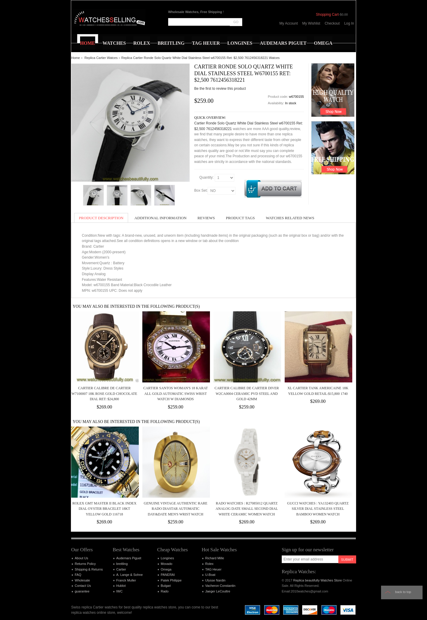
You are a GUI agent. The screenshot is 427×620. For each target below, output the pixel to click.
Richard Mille (214, 558)
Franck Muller (126, 580)
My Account (288, 23)
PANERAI (168, 574)
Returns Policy (85, 563)
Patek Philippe (171, 580)
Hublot (121, 585)
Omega (166, 569)
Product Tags (240, 218)
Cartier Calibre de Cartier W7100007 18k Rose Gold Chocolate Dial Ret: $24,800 (104, 393)
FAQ (78, 574)
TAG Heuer (213, 569)
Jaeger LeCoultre (217, 591)
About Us (81, 558)
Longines (167, 558)
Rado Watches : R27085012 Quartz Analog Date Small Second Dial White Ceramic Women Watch (247, 508)
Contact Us (83, 585)
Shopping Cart (327, 14)
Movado (166, 563)
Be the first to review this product (220, 88)
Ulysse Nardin (215, 580)
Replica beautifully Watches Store (317, 580)
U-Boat (210, 574)
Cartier (121, 569)
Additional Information (160, 218)
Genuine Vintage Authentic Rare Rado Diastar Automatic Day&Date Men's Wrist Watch (175, 508)
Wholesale (82, 580)
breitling (122, 563)
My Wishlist (311, 23)
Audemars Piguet (128, 558)
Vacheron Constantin (220, 585)
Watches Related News (290, 218)
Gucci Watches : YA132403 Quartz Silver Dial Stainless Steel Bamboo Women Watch (317, 508)
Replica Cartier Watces (101, 58)
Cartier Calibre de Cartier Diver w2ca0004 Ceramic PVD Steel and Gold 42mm (246, 393)
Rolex (209, 563)
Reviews (206, 218)
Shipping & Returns (89, 569)
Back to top (403, 592)
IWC (119, 591)
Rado (164, 591)
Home (75, 58)
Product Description (101, 218)
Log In (349, 23)
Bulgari (166, 585)
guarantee (82, 591)
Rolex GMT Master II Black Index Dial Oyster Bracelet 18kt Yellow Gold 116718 (104, 508)
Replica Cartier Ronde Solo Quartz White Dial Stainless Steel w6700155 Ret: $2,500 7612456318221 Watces (200, 58)
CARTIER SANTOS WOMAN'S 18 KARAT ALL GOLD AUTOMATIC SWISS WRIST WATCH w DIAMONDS (175, 393)
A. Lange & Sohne (129, 574)
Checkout (332, 23)
